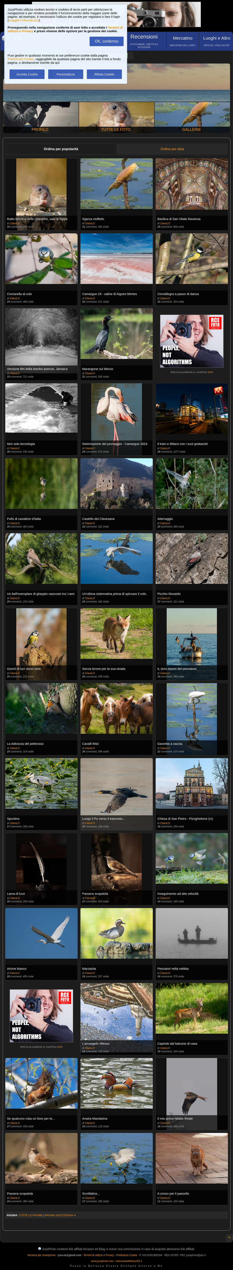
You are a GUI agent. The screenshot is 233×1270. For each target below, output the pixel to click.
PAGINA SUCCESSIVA (60, 1215)
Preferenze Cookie (21, 59)
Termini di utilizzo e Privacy (98, 1255)
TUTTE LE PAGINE (31, 1215)
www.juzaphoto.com (102, 1261)
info (210, 372)
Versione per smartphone (41, 1255)
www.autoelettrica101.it (129, 1261)
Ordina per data (172, 149)
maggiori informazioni (24, 20)
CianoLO (15, 223)
